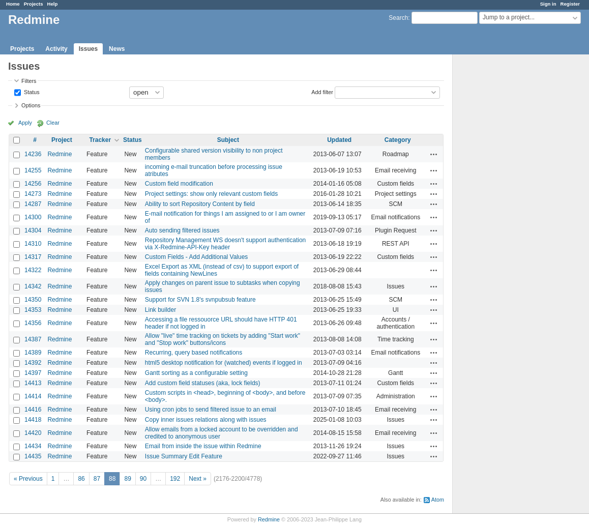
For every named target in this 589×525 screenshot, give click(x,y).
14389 (32, 352)
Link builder (160, 309)
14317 (32, 256)
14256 (32, 183)
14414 (32, 396)
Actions (434, 154)
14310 (32, 243)
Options (30, 105)
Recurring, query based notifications (193, 352)
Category (398, 139)
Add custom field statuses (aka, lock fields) (202, 383)
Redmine (59, 154)
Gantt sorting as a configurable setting (196, 372)
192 (175, 478)
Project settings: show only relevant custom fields (211, 193)
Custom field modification (179, 183)
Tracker (100, 139)
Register (570, 4)
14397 (32, 372)
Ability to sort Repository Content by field (200, 204)
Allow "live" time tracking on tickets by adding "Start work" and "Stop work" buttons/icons (222, 339)
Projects (33, 4)
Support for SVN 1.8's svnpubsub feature (200, 299)
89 (127, 478)
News (117, 48)
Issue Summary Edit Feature (183, 456)
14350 (32, 299)
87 (97, 478)
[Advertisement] (503, 214)
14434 (32, 446)
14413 (32, 383)
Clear (53, 123)
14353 (32, 309)
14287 (32, 204)
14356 (32, 323)
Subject (228, 139)
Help (52, 4)
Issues (88, 48)
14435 (32, 456)
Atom (437, 500)
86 (81, 478)
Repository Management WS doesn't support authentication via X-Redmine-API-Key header (225, 244)
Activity (56, 48)
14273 (32, 193)
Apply (25, 123)
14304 (32, 230)
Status (31, 92)
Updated (339, 139)
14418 (32, 419)
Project (61, 139)
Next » (198, 478)
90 (143, 478)
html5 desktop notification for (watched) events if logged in (223, 362)
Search (398, 17)
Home (13, 4)
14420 (32, 432)
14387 (32, 339)
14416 (32, 409)
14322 (32, 270)
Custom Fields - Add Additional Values (196, 256)
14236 (32, 154)
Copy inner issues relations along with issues (206, 419)
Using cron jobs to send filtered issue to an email (210, 409)
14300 (32, 217)
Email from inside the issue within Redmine (203, 446)
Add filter (322, 92)
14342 (32, 286)
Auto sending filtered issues (182, 230)
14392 (32, 362)
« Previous (28, 478)
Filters (28, 81)
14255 (32, 170)
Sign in (548, 4)
